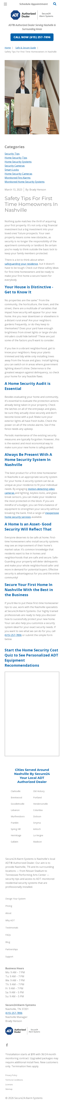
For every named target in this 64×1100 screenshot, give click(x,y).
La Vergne (38, 835)
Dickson (37, 816)
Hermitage (16, 835)
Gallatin (14, 841)
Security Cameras (15, 165)
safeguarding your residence (21, 263)
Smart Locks (12, 169)
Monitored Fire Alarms (18, 177)
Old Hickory (39, 791)
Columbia (38, 810)
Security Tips (12, 153)
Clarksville (16, 791)
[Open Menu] (5, 4)
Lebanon (15, 810)
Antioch (37, 829)
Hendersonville (40, 803)
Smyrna (37, 822)
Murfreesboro (18, 816)
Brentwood (16, 797)
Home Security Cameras (18, 173)
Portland (37, 797)
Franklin (15, 822)
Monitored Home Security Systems (25, 181)
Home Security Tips (16, 157)
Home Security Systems (18, 161)
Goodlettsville (17, 803)
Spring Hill (16, 829)
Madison (37, 841)
